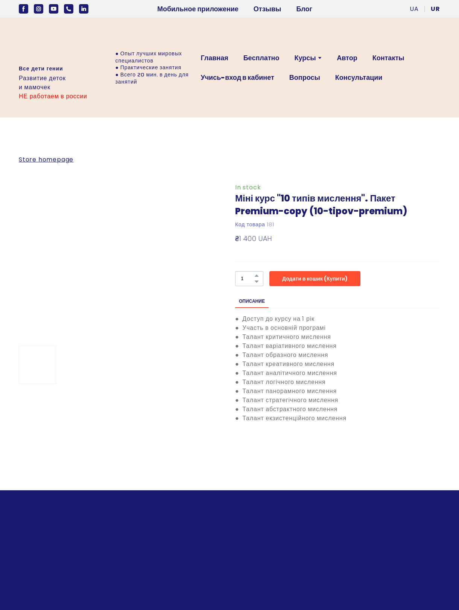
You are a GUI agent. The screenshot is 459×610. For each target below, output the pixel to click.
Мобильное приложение (198, 9)
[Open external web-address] (41, 44)
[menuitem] (414, 9)
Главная (214, 58)
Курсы (305, 58)
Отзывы (267, 9)
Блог (304, 9)
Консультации (359, 77)
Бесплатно (261, 58)
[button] (23, 9)
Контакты (388, 58)
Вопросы (304, 77)
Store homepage (46, 159)
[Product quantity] (247, 278)
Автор (347, 58)
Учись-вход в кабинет (237, 77)
